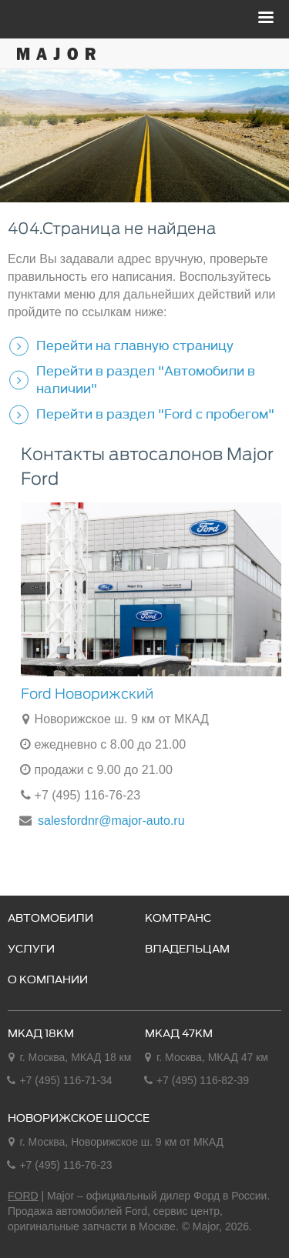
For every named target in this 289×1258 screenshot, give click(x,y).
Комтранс (178, 918)
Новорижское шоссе (79, 1118)
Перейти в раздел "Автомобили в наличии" (145, 380)
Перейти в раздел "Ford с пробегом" (155, 414)
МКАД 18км (41, 1034)
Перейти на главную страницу (135, 345)
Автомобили (50, 918)
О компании (48, 980)
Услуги (31, 949)
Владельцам (187, 949)
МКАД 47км (179, 1034)
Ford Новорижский (87, 694)
